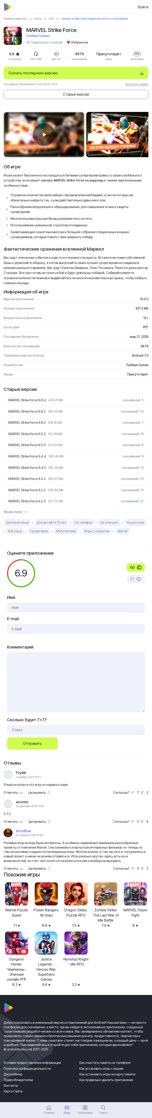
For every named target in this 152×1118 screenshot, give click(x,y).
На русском (135, 522)
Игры (38, 18)
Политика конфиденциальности (27, 1068)
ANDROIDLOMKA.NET (15, 18)
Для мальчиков (17, 522)
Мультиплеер (66, 531)
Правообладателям (18, 1080)
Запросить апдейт (136, 84)
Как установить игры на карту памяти (107, 1074)
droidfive (23, 831)
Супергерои (39, 531)
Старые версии (76, 94)
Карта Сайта (13, 1091)
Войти (143, 7)
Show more (15, 512)
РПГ (52, 18)
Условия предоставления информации (32, 1063)
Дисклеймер (13, 1074)
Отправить (32, 743)
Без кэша (15, 531)
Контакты (11, 1085)
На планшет (109, 522)
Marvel (122, 531)
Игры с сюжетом (97, 531)
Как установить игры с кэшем (101, 1068)
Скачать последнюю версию (33, 73)
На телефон (83, 522)
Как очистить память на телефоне (104, 1063)
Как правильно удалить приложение (106, 1080)
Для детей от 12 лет (51, 522)
